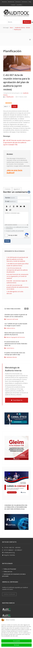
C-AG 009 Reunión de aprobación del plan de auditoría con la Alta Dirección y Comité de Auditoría (17, 259)
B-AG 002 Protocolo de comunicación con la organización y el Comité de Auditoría (17, 276)
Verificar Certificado (9, 594)
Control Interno (9, 348)
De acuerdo (16, 641)
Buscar (27, 22)
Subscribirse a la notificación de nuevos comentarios (17, 227)
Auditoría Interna (9, 328)
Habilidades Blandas (10, 357)
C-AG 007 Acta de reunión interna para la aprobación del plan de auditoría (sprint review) (16, 142)
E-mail (11, 201)
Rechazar (16, 645)
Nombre (10, 197)
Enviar (7, 241)
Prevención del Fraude (11, 319)
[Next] (28, 309)
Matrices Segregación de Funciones (14, 337)
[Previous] (25, 309)
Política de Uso (8, 571)
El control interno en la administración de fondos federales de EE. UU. (15, 343)
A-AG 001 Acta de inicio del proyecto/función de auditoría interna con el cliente (17, 287)
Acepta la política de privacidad (15, 231)
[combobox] (15, 22)
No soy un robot (12, 235)
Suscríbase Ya (16, 400)
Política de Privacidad (10, 569)
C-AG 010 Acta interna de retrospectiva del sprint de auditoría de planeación (17, 270)
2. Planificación (9, 97)
